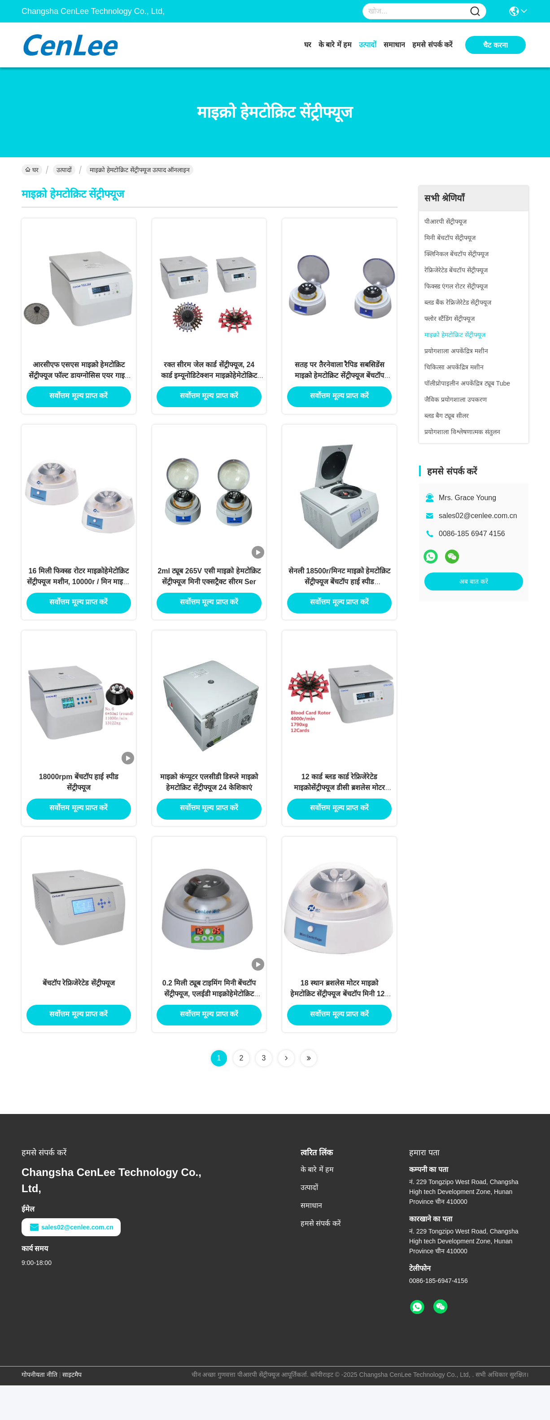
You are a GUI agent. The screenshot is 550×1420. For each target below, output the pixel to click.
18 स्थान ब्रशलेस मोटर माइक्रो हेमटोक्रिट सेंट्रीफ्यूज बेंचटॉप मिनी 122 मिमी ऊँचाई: (339, 1027)
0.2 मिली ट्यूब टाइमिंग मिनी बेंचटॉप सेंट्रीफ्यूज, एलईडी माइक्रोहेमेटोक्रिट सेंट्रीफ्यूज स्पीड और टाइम (209, 1027)
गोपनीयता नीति (39, 1409)
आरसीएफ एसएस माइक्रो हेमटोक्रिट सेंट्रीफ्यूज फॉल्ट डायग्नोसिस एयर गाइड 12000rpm (79, 382)
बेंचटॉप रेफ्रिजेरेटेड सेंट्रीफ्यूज (79, 1016)
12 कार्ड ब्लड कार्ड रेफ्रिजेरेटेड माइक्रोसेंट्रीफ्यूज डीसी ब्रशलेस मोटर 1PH (339, 812)
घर (307, 45)
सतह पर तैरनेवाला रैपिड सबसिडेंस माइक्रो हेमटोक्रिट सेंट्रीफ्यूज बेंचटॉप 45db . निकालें (339, 382)
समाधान (394, 45)
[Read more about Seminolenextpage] (286, 1093)
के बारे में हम (335, 45)
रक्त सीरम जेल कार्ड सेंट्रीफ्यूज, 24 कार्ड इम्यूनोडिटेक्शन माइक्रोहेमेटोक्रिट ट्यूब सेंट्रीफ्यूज (209, 382)
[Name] (475, 11)
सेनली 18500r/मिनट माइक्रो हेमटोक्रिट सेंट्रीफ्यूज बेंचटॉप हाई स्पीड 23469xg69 (339, 597)
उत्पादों (367, 45)
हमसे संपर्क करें (432, 45)
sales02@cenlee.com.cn (478, 515)
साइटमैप (72, 1409)
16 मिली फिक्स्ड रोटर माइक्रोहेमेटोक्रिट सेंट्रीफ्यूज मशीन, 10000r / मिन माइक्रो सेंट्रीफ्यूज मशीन (78, 597)
